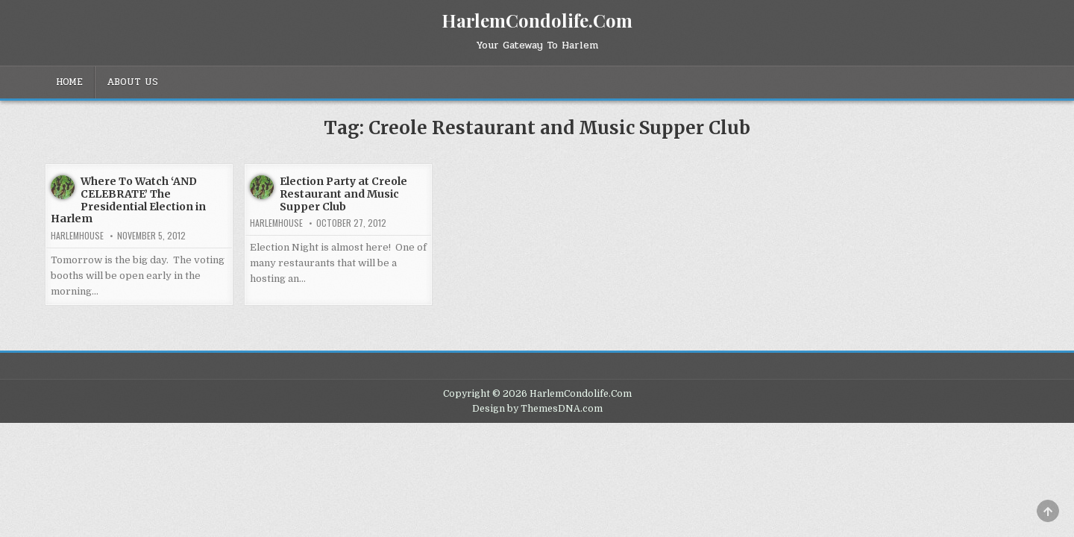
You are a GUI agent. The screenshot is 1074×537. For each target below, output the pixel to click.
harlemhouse (77, 235)
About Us (132, 82)
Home (69, 82)
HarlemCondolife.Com (537, 20)
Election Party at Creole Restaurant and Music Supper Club (343, 194)
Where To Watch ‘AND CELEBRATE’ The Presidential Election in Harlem (128, 200)
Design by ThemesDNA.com (537, 408)
